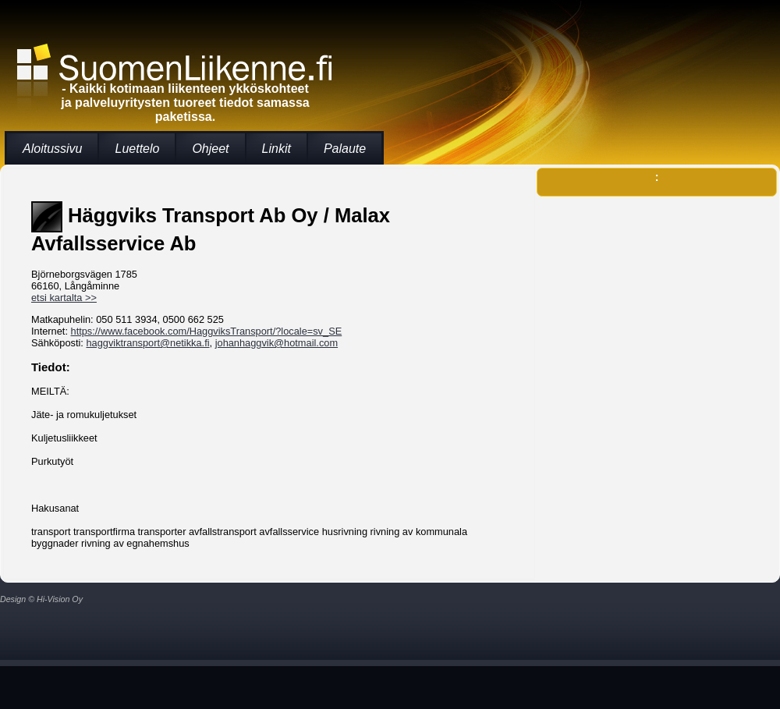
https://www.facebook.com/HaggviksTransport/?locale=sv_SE (206, 331)
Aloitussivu (52, 148)
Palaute (345, 148)
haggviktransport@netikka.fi (147, 343)
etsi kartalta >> (64, 297)
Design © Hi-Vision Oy (41, 599)
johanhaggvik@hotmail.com (276, 343)
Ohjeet (210, 148)
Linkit (276, 148)
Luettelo (137, 148)
